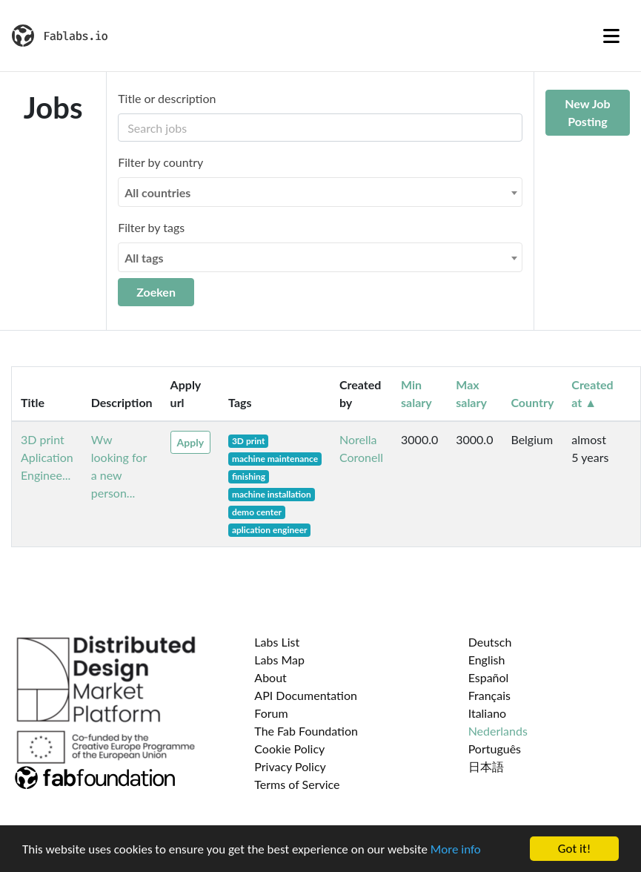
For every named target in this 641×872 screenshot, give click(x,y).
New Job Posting (587, 112)
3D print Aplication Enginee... (47, 457)
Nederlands (498, 731)
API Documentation (305, 695)
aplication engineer (270, 529)
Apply (190, 442)
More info (456, 850)
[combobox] (320, 192)
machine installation (271, 494)
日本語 (486, 766)
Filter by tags (151, 227)
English (486, 660)
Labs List (276, 642)
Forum (271, 713)
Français (489, 695)
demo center (257, 512)
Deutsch (490, 642)
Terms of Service (296, 784)
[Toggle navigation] (611, 35)
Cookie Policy (289, 748)
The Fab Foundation (306, 731)
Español (488, 677)
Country (532, 402)
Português (494, 748)
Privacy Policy (290, 766)
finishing (248, 476)
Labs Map (279, 660)
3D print (248, 440)
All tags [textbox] (144, 258)
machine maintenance (275, 458)
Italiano (487, 713)
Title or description (167, 98)
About (270, 677)
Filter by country (160, 162)
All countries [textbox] (157, 192)
